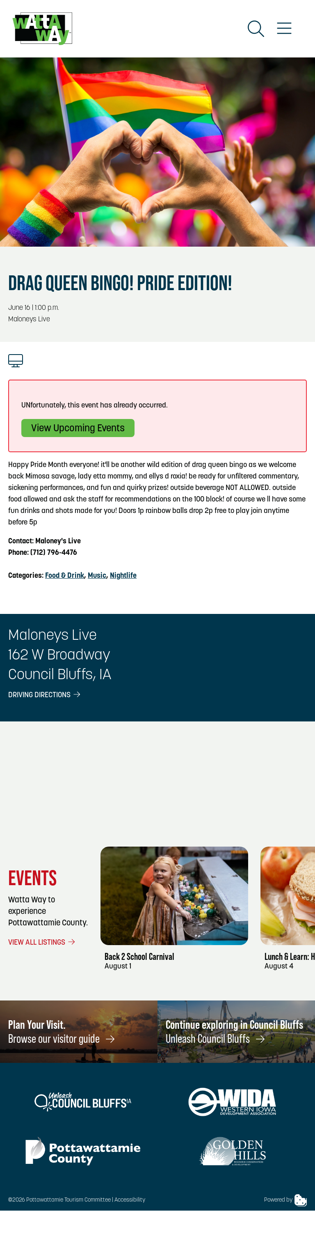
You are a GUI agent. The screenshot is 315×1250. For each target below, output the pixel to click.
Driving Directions (45, 695)
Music (97, 576)
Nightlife (123, 576)
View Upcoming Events (78, 429)
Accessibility (129, 1200)
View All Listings (42, 943)
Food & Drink (64, 576)
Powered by (285, 1200)
